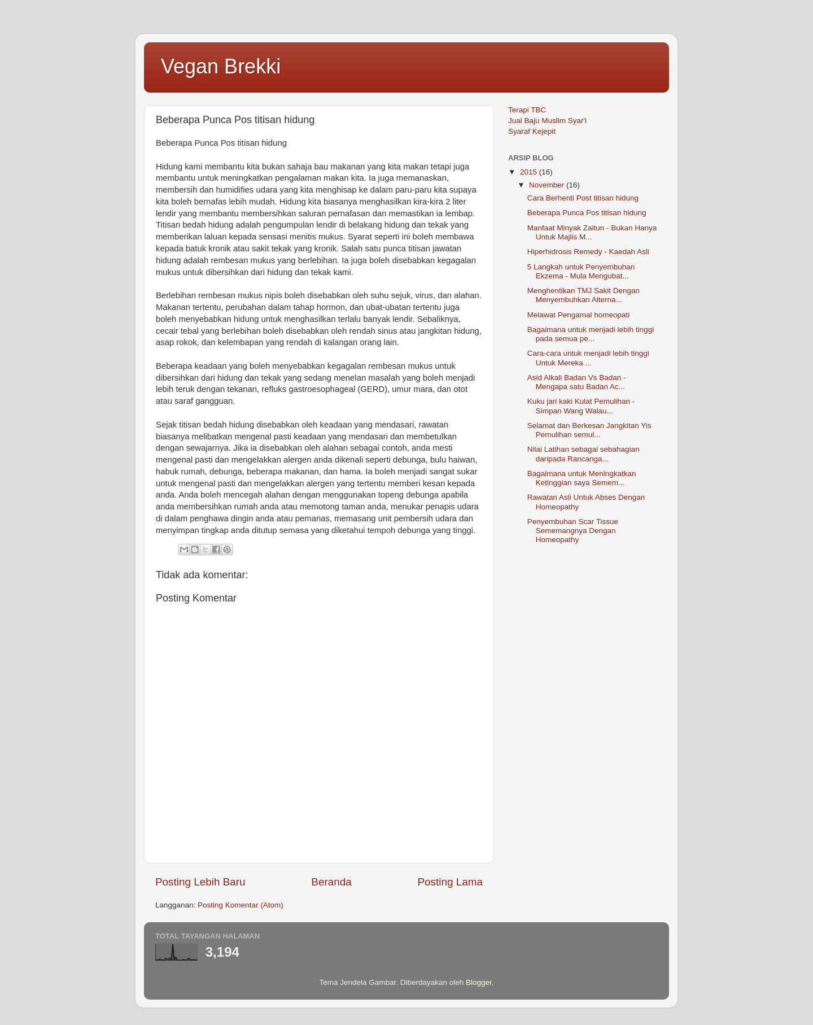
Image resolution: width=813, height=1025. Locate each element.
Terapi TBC (527, 110)
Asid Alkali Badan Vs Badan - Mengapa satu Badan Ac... (576, 382)
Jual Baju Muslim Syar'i (547, 120)
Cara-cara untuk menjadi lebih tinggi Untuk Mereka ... (588, 358)
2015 (529, 172)
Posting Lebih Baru (200, 882)
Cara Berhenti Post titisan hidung (583, 198)
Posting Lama (450, 882)
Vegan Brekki (221, 66)
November (547, 185)
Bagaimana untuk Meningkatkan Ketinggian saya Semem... (581, 478)
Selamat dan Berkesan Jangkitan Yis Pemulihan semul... (589, 430)
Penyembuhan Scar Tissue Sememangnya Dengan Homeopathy (572, 530)
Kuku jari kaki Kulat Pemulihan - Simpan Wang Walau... (581, 406)
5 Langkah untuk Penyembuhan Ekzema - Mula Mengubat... (581, 271)
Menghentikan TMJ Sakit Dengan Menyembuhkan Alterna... (583, 295)
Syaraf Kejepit (532, 131)
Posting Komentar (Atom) (240, 905)
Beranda (331, 882)
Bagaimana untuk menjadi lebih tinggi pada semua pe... (590, 334)
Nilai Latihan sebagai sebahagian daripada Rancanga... (583, 454)
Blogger (479, 982)
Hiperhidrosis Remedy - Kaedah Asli (588, 251)
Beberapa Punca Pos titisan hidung (586, 212)
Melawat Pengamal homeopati (578, 315)
